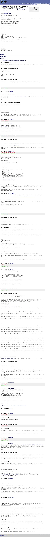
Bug (1, 6)
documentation (27, 3)
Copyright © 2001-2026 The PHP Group (9, 539)
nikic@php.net (11, 194)
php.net (22, 3)
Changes (10, 60)
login (49, 3)
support (24, 3)
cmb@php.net (11, 119)
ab (17, 8)
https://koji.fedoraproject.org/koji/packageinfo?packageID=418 (11, 308)
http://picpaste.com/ (16, 146)
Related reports (22, 60)
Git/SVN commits (16, 60)
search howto (40, 3)
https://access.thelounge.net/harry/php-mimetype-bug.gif (30, 233)
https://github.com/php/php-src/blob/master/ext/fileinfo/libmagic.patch (14, 408)
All (1, 60)
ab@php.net (11, 91)
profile (20, 8)
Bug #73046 (6, 413)
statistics (43, 3)
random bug (46, 3)
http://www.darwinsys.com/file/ (11, 180)
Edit (10, 13)
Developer (6, 13)
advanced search (36, 3)
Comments (5, 60)
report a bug (31, 3)
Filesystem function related (21, 9)
